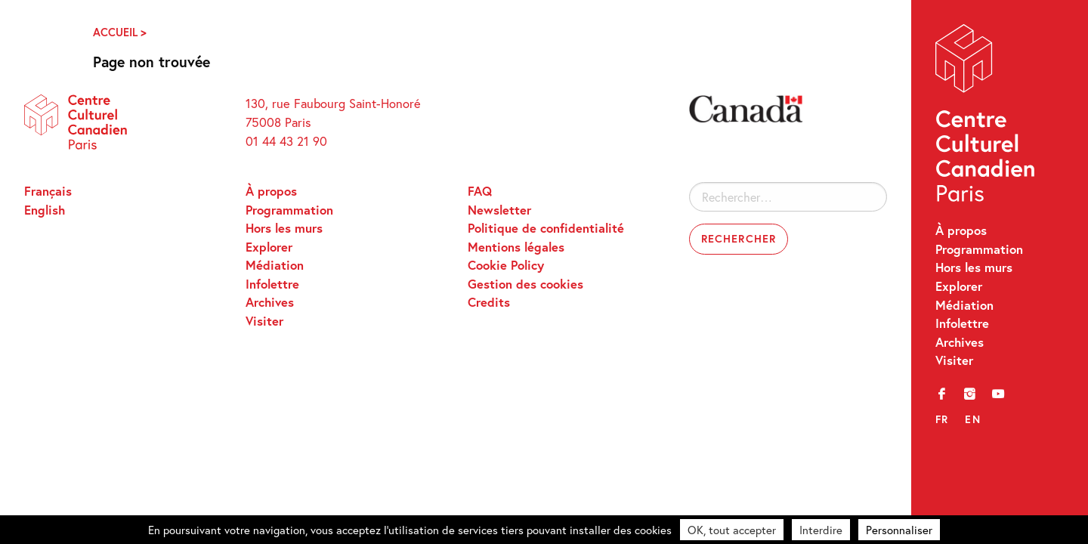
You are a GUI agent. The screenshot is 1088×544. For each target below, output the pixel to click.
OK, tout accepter (732, 529)
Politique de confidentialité (546, 228)
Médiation (964, 305)
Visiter (954, 360)
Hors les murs (973, 267)
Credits (489, 302)
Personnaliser (899, 529)
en (973, 419)
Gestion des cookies (525, 284)
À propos (961, 230)
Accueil (115, 32)
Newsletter (499, 210)
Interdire (820, 529)
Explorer (958, 286)
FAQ (480, 191)
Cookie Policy (506, 265)
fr (942, 419)
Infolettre (962, 323)
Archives (959, 342)
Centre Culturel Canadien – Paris (986, 116)
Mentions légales (516, 247)
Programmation (979, 249)
